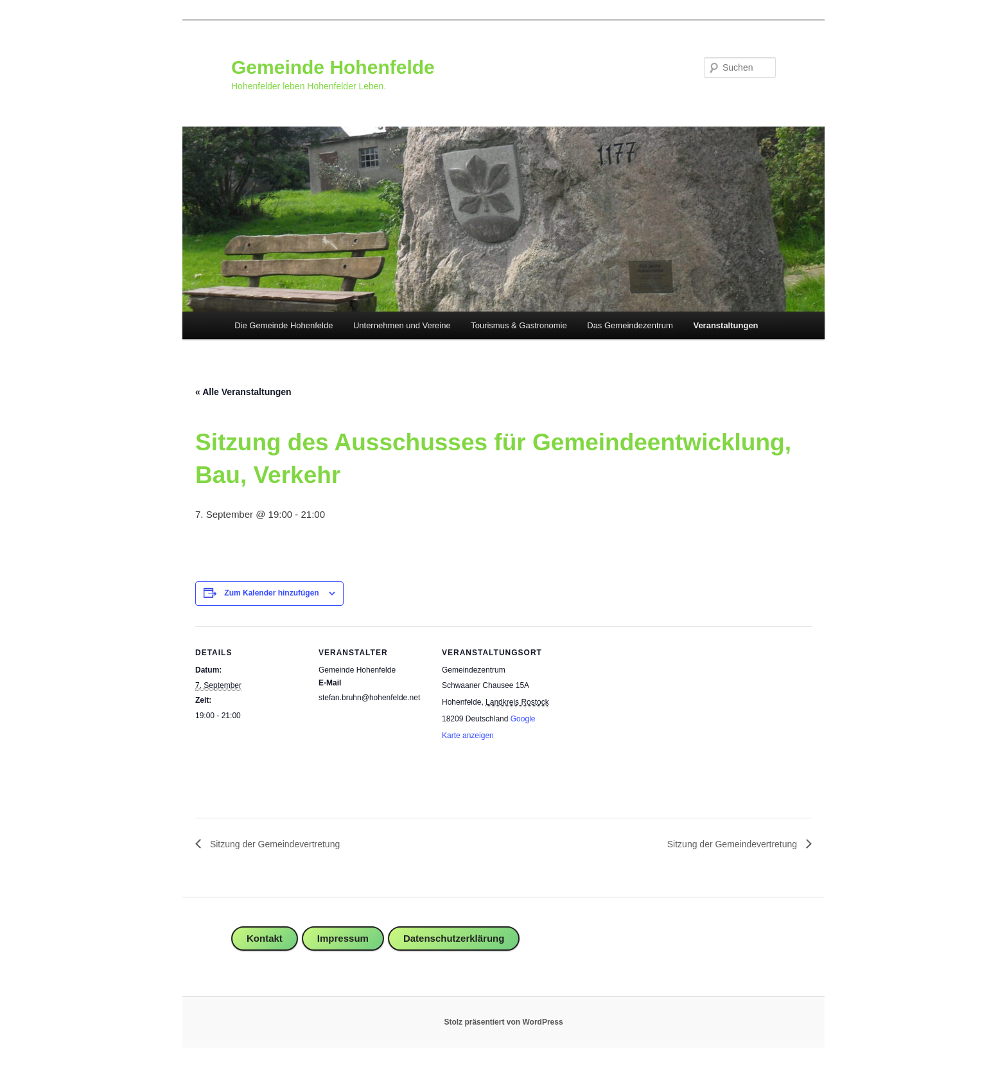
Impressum (343, 938)
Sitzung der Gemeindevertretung (273, 844)
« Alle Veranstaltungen (243, 392)
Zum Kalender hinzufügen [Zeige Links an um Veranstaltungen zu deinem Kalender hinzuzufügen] (271, 592)
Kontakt (265, 938)
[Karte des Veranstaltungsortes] (633, 714)
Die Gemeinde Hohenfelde (283, 325)
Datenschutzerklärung (454, 938)
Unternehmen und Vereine (402, 325)
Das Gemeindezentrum (630, 325)
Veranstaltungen (725, 325)
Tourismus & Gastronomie (519, 325)
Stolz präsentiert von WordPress (503, 1022)
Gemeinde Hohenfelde (333, 67)
